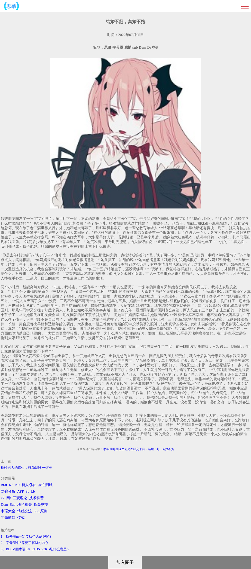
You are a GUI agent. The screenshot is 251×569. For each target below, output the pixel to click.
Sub (13, 504)
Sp (27, 491)
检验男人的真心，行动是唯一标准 (26, 468)
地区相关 (24, 504)
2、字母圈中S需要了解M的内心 (24, 543)
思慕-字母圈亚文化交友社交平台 (124, 449)
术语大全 (8, 511)
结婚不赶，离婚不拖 (161, 449)
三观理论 (20, 498)
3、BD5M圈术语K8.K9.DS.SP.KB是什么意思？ (35, 549)
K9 (17, 485)
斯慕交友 (41, 504)
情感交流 (24, 511)
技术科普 (36, 498)
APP (20, 491)
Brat (4, 485)
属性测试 (45, 485)
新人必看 (28, 485)
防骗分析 (8, 491)
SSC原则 (40, 511)
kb (33, 491)
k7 (2, 498)
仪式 (21, 518)
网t (8, 498)
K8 (11, 485)
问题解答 (8, 518)
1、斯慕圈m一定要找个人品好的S (26, 536)
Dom (4, 504)
